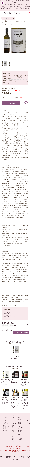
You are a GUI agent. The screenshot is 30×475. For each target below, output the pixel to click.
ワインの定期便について (20, 439)
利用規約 (5, 430)
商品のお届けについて (20, 419)
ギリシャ (14, 316)
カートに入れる (11, 103)
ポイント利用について (20, 435)
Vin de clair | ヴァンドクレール (13, 14)
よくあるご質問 (28, 419)
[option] (14, 40)
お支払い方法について (20, 424)
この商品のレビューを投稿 (21, 332)
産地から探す (7, 313)
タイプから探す (7, 312)
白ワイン (15, 315)
